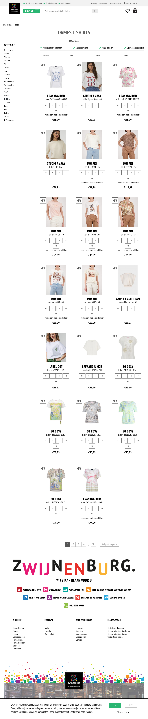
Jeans (6, 71)
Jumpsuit (7, 74)
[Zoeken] (95, 11)
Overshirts (7, 88)
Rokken (6, 95)
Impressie (79, 628)
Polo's (6, 92)
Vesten (6, 116)
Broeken (7, 60)
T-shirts (7, 99)
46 (56, 110)
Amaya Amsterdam (128, 299)
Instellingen (123, 712)
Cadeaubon (17, 648)
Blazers (6, 53)
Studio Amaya (92, 95)
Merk (71, 55)
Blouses (7, 57)
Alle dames (9, 120)
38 (46, 105)
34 (82, 376)
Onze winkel (49, 633)
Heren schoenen (19, 642)
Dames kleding (18, 628)
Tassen (6, 106)
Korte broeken (9, 81)
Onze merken (81, 636)
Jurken (6, 78)
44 (66, 105)
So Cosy (128, 366)
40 (52, 105)
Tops (5, 109)
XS (81, 105)
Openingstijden (81, 633)
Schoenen (16, 645)
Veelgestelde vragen (115, 636)
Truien (6, 113)
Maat (98, 55)
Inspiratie (48, 631)
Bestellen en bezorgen (116, 628)
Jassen (6, 67)
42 (59, 105)
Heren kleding (18, 639)
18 (93, 544)
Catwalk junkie (92, 366)
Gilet (6, 64)
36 (82, 173)
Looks (47, 628)
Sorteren (45, 55)
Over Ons (79, 631)
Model (125, 55)
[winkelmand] (134, 10)
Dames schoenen (19, 636)
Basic (8, 102)
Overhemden (9, 85)
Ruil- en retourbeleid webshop (119, 631)
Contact (79, 639)
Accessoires (8, 50)
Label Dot (55, 366)
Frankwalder (56, 95)
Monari (92, 163)
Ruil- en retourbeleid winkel (118, 633)
